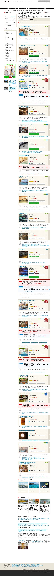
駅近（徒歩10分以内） (21, 523)
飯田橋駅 (27, 42)
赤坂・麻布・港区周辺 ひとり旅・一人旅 (36, 244)
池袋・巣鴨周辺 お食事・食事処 (26, 152)
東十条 (21, 518)
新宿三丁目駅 (42, 190)
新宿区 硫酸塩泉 (24, 190)
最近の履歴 (47, 1)
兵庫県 (22, 564)
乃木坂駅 (26, 246)
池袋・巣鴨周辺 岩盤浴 (35, 440)
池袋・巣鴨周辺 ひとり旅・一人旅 (38, 151)
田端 (27, 518)
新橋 (18, 519)
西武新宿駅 (46, 190)
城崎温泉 (22, 565)
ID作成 (49, 2)
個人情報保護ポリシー (24, 571)
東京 (45, 518)
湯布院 (38, 565)
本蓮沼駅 (44, 227)
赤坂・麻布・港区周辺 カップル (26, 244)
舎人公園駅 (26, 316)
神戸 (38, 566)
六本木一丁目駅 (24, 459)
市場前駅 (41, 262)
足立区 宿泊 (23, 61)
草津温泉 (13, 565)
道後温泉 (32, 565)
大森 (35, 519)
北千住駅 (46, 61)
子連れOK (33, 525)
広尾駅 (45, 245)
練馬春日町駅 (46, 412)
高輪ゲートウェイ (27, 519)
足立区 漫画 (34, 61)
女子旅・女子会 (42, 524)
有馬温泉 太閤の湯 (21, 540)
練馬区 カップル (36, 412)
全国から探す (13, 16)
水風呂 (42, 523)
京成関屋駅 (28, 62)
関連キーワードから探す (8, 567)
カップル (31, 524)
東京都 (27, 564)
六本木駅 (48, 245)
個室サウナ (29, 525)
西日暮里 (30, 518)
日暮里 (33, 518)
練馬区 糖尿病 (23, 412)
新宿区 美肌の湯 (28, 190)
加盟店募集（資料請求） (25, 569)
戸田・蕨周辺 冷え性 (37, 389)
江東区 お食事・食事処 (36, 262)
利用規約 (37, 571)
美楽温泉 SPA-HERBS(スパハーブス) (37, 541)
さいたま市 (21, 566)
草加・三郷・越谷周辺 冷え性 (43, 342)
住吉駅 (22, 137)
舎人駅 (42, 315)
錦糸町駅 (47, 136)
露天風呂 (19, 524)
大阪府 (29, 564)
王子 (23, 518)
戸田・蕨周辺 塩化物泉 (25, 389)
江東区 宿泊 (23, 262)
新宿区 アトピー (33, 190)
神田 (44, 518)
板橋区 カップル (37, 227)
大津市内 (35, 566)
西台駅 (31, 390)
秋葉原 (42, 518)
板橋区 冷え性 (32, 227)
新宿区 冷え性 (38, 190)
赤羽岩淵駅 (23, 316)
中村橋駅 (23, 413)
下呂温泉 (25, 565)
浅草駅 (41, 426)
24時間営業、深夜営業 (21, 525)
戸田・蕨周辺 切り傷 (31, 389)
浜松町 (21, 519)
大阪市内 (29, 566)
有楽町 (48, 518)
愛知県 (37, 564)
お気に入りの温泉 (41, 1)
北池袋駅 (36, 152)
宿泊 (44, 523)
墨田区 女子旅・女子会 (35, 136)
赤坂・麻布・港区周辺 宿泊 (25, 457)
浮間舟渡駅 (23, 390)
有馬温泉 (18, 565)
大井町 (33, 519)
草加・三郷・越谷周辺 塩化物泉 (26, 342)
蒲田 (37, 519)
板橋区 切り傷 (28, 227)
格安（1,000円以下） (31, 523)
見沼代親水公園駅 (45, 315)
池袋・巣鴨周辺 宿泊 (24, 151)
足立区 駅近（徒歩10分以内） (41, 75)
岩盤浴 (48, 525)
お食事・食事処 (23, 524)
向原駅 (48, 440)
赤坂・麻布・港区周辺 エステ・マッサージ (38, 245)
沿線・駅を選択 (10, 25)
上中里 (25, 518)
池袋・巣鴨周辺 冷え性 (31, 151)
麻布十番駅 (23, 246)
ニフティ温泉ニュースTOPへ (45, 513)
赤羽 (18, 518)
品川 (31, 519)
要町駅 (34, 152)
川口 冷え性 (27, 315)
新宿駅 (25, 191)
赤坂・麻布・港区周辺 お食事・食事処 (27, 458)
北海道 (32, 564)
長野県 (34, 564)
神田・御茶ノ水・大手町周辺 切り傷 (37, 120)
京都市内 (32, 566)
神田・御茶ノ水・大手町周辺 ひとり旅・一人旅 (38, 121)
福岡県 (39, 564)
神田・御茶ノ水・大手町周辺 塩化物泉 (27, 120)
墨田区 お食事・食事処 (42, 136)
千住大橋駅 (23, 62)
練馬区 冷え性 (32, 412)
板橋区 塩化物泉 (24, 227)
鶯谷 (35, 518)
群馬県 (24, 564)
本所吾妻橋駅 (23, 427)
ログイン (46, 2)
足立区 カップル (27, 75)
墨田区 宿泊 (23, 136)
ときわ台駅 (27, 228)
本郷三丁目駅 (23, 42)
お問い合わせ (48, 569)
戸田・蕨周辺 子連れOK (43, 389)
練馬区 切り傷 (28, 412)
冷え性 (26, 525)
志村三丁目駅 (23, 228)
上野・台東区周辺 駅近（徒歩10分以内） (27, 426)
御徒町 (39, 518)
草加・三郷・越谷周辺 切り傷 (34, 342)
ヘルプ (44, 569)
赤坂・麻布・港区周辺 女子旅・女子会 (27, 245)
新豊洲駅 (44, 262)
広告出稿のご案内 (33, 569)
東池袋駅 (39, 152)
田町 (23, 519)
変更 (14, 22)
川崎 (14, 566)
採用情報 (49, 571)
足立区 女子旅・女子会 (33, 75)
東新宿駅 (23, 191)
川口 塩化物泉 (23, 315)
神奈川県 (13, 564)
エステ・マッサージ (36, 524)
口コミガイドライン (39, 569)
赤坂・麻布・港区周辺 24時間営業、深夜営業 (38, 458)
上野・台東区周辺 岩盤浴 (36, 426)
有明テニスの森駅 (24, 263)
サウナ (26, 523)
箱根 (16, 565)
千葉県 (19, 564)
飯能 (24, 566)
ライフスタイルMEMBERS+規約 (43, 571)
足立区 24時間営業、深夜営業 (40, 61)
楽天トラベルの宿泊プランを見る (33, 55)
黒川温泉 (35, 565)
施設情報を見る (32, 34)
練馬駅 (43, 412)
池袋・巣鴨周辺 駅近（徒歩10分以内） (27, 440)
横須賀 (17, 566)
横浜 (13, 566)
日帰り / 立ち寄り (9, 33)
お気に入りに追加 (41, 34)
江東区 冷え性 (27, 262)
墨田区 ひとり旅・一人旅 (28, 136)
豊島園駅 (40, 412)
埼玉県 (16, 564)
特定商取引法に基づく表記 (31, 571)
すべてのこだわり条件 (10, 60)
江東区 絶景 (31, 262)
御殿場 (26, 566)
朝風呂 (36, 525)
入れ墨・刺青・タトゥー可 (42, 525)
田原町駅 (44, 426)
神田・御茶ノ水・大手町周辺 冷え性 (26, 121)
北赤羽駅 (26, 390)
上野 (37, 518)
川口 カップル (31, 315)
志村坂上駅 (41, 227)
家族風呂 (8, 56)
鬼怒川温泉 (41, 565)
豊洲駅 (28, 263)
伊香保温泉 (28, 565)
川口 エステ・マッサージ (37, 315)
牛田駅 (26, 62)
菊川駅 (25, 137)
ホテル (46, 523)
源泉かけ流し (8, 58)
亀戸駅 (27, 137)
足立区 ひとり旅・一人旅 (28, 61)
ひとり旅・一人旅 (37, 523)
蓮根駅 (29, 390)
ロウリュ (27, 524)
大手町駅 (46, 121)
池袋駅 (31, 152)
